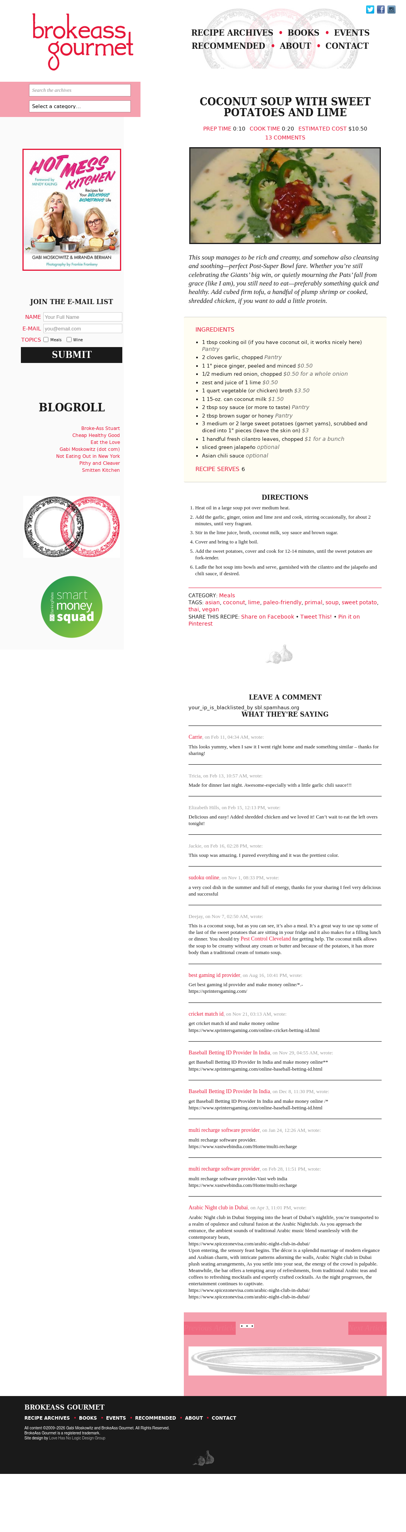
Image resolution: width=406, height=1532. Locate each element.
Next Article (346, 1381)
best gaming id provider (193, 1013)
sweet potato (340, 637)
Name (44, 336)
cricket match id (185, 1053)
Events (346, 38)
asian (194, 637)
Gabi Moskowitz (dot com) (98, 477)
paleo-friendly (264, 637)
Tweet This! (301, 651)
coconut (215, 637)
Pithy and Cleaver (107, 490)
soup (313, 637)
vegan (190, 644)
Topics (42, 358)
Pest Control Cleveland (261, 976)
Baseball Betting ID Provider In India (208, 1092)
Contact (341, 52)
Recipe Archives (215, 38)
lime (236, 637)
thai (173, 644)
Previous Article (198, 1381)
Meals (210, 630)
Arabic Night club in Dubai (197, 1251)
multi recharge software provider (203, 1172)
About (284, 52)
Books (293, 38)
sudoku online (183, 912)
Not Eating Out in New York (96, 484)
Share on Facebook (252, 651)
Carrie (175, 767)
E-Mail (42, 347)
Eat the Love (113, 470)
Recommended (211, 52)
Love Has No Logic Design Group (77, 1496)
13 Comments (268, 152)
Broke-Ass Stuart (108, 456)
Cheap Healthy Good (104, 463)
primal (295, 637)
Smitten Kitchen (109, 497)
